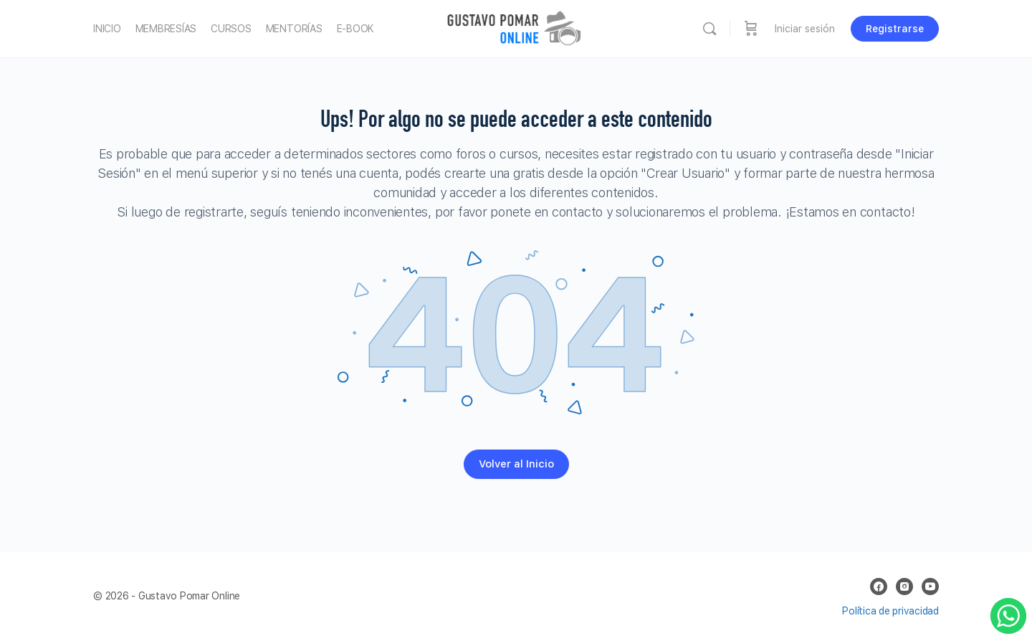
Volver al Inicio (516, 463)
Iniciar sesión (805, 28)
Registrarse (895, 28)
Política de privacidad (890, 611)
